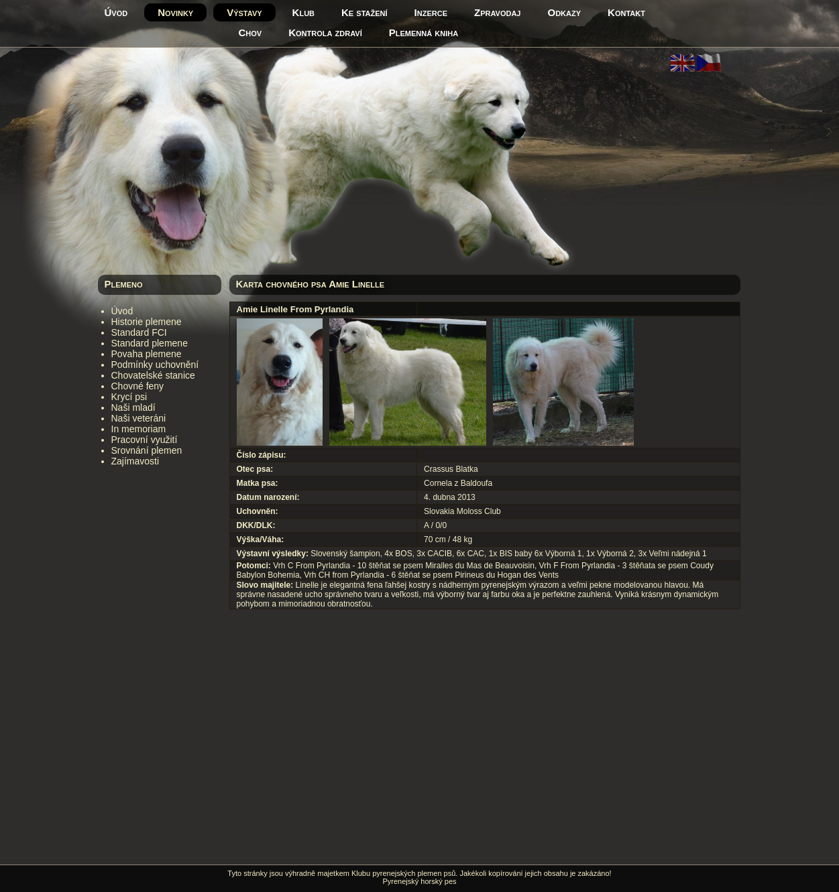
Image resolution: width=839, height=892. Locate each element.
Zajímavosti (135, 461)
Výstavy (244, 12)
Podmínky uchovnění (155, 364)
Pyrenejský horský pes (419, 881)
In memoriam (138, 429)
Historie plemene (146, 321)
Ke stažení (364, 12)
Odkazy (564, 12)
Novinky (175, 12)
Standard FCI (139, 332)
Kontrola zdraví (325, 32)
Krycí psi (129, 396)
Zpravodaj (497, 12)
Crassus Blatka (451, 469)
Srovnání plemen (146, 450)
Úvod (116, 12)
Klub (303, 12)
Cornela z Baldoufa (458, 483)
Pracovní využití (144, 439)
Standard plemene (149, 343)
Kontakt (626, 12)
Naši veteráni (138, 418)
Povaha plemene (146, 353)
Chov (250, 32)
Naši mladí (133, 407)
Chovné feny (137, 386)
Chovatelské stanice (153, 375)
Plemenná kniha (423, 32)
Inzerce (430, 12)
